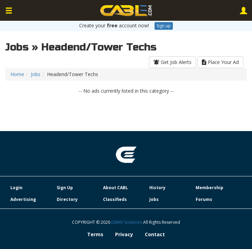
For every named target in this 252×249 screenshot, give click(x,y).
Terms (95, 234)
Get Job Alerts (172, 62)
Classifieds (115, 199)
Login (16, 188)
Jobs (35, 74)
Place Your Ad (220, 62)
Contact (155, 234)
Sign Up (65, 188)
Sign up (164, 26)
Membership (209, 188)
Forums (204, 199)
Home (17, 74)
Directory (67, 199)
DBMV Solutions (127, 222)
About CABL (115, 188)
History (157, 188)
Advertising (23, 199)
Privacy (124, 234)
